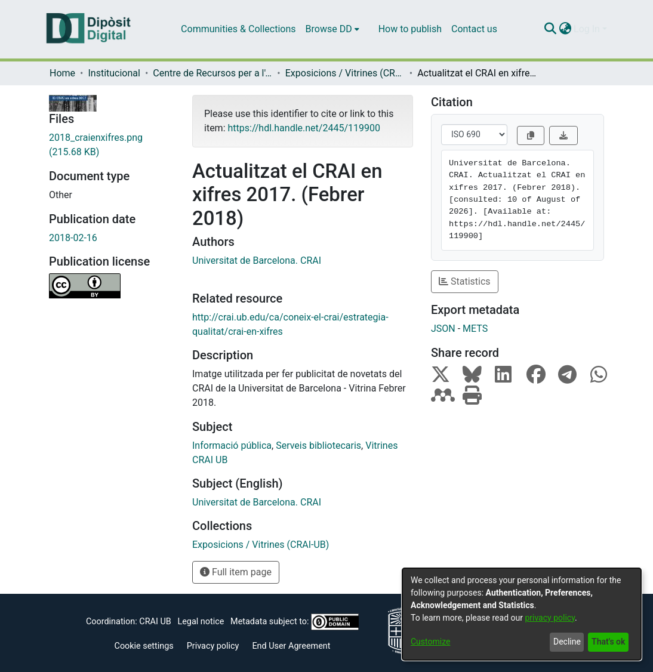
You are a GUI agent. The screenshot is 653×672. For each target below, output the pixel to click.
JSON (443, 328)
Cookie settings (144, 646)
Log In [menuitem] (587, 29)
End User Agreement (291, 646)
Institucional (114, 73)
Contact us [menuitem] (474, 29)
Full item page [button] (236, 572)
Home (62, 73)
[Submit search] (550, 29)
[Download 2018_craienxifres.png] (111, 145)
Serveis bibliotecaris (318, 445)
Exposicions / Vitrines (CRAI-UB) (345, 73)
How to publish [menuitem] (410, 29)
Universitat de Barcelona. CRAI (256, 260)
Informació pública (232, 445)
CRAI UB (155, 621)
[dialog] (521, 614)
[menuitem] (332, 29)
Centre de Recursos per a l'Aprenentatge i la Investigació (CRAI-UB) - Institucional (212, 73)
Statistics (465, 281)
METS (475, 328)
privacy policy (550, 617)
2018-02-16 (73, 237)
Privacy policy (213, 646)
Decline (567, 641)
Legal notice (200, 621)
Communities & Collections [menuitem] (238, 29)
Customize (430, 641)
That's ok (608, 641)
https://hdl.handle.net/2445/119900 (303, 128)
